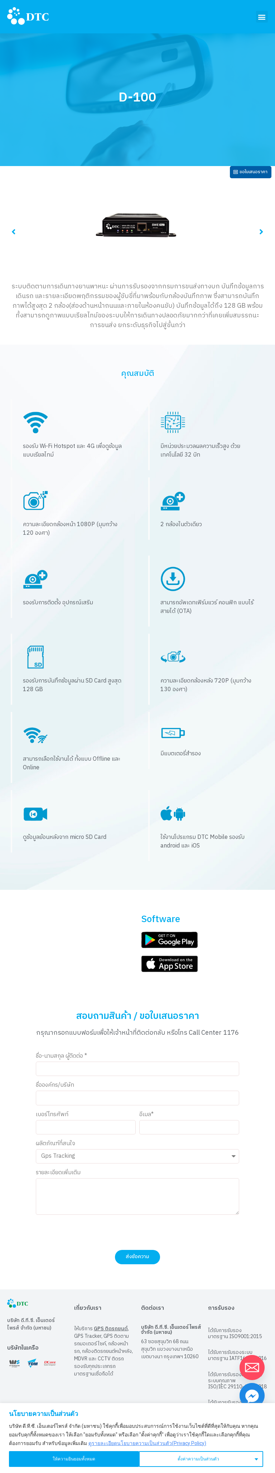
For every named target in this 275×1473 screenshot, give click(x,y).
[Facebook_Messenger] (252, 1395)
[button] (262, 17)
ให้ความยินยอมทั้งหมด (201, 1459)
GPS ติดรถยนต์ (111, 1332)
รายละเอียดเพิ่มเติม (58, 1176)
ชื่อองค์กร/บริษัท (55, 1089)
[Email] (252, 1367)
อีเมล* (146, 1118)
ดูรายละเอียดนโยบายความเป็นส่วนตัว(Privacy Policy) (147, 1443)
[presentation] (90, 1236)
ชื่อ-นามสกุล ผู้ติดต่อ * (61, 1059)
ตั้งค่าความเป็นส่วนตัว (69, 1459)
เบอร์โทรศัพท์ (52, 1118)
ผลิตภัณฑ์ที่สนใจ (55, 1147)
